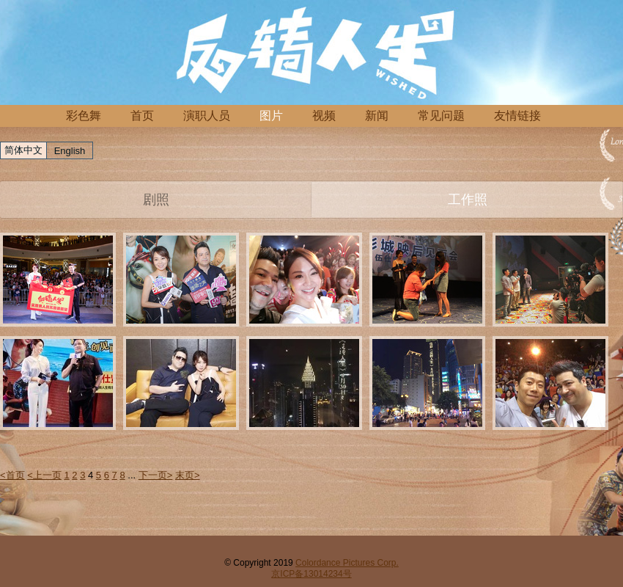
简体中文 (23, 150)
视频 (324, 115)
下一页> (156, 475)
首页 (142, 115)
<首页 (12, 475)
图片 (271, 115)
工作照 (467, 199)
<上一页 (44, 475)
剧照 (156, 199)
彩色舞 (83, 115)
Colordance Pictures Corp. (347, 563)
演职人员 (206, 115)
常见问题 (441, 115)
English (70, 150)
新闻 (376, 115)
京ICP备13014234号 (311, 574)
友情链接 (517, 115)
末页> (187, 475)
